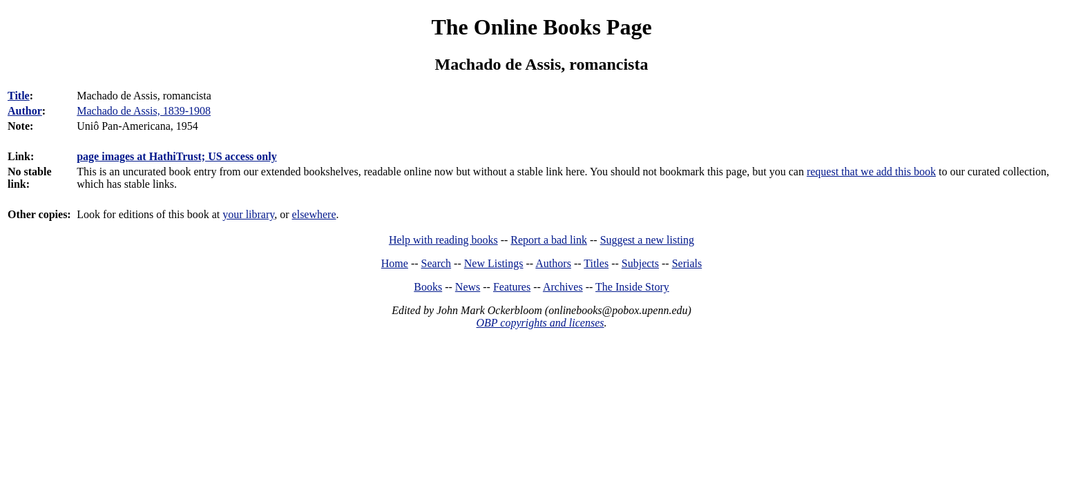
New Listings (494, 263)
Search (436, 263)
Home (394, 263)
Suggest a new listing (647, 240)
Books (428, 287)
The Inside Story (632, 287)
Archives (563, 287)
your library (248, 214)
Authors (553, 263)
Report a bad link (548, 240)
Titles (596, 263)
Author (25, 111)
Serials (687, 263)
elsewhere (314, 214)
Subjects (640, 263)
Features (511, 287)
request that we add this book (871, 171)
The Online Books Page (541, 26)
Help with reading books (443, 240)
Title (19, 95)
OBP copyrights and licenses (540, 323)
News (467, 287)
